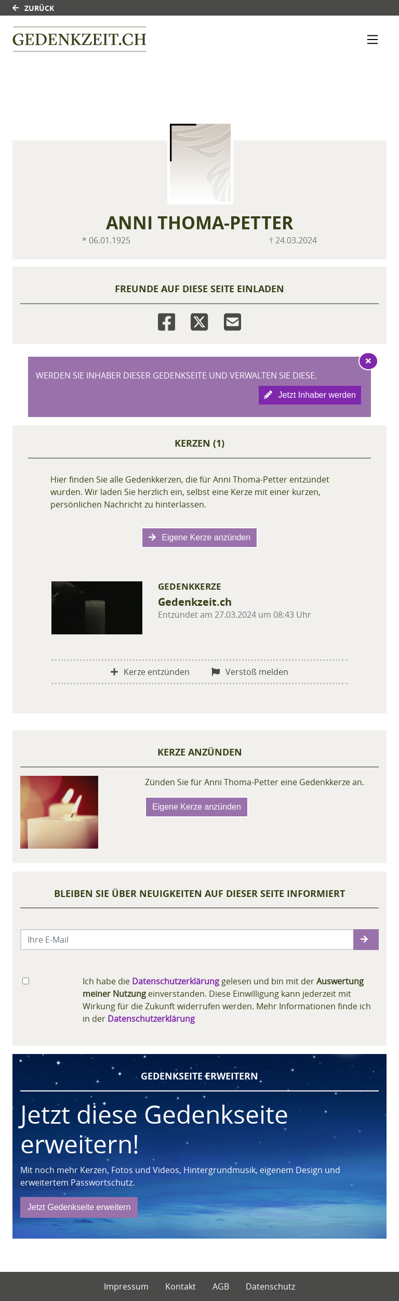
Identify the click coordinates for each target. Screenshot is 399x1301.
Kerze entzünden (150, 672)
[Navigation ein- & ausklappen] (372, 39)
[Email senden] (187, 939)
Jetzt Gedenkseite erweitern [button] (79, 1207)
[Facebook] (166, 320)
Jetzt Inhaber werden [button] (310, 395)
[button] (366, 939)
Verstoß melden (249, 672)
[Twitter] (199, 320)
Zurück (33, 8)
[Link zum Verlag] (79, 39)
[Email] (232, 320)
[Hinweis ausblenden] (368, 361)
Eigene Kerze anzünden (199, 537)
